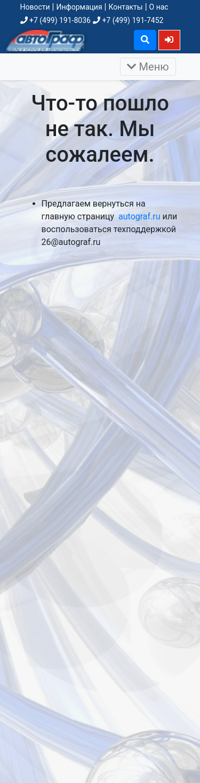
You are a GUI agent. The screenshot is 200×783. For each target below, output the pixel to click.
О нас (159, 7)
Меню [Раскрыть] (148, 66)
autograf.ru (139, 216)
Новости (35, 7)
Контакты (125, 7)
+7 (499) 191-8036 (55, 20)
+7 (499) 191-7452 (128, 20)
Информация (79, 7)
